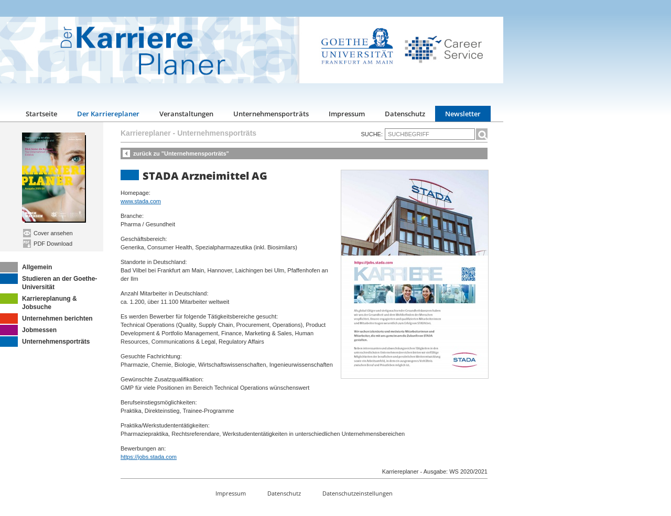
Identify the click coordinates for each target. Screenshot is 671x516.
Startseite (41, 113)
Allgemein (26, 267)
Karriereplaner (146, 133)
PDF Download (47, 243)
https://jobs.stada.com (149, 457)
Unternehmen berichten (46, 318)
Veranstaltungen (186, 113)
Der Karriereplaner (108, 113)
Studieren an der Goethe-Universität (48, 282)
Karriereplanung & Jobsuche (38, 302)
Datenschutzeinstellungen (357, 493)
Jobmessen (28, 330)
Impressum (347, 113)
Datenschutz (405, 113)
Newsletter (463, 113)
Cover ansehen (48, 233)
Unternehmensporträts (271, 113)
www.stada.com (141, 201)
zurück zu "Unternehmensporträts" (181, 153)
